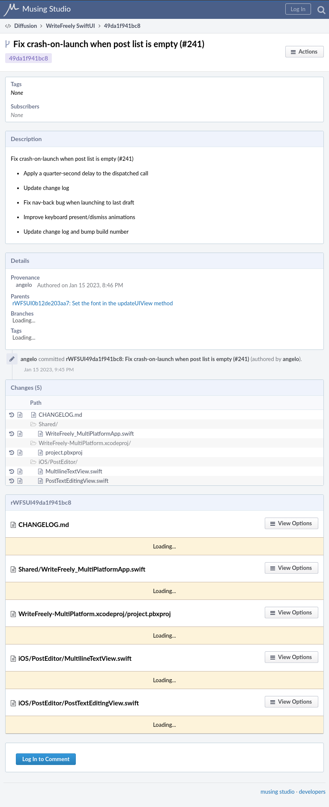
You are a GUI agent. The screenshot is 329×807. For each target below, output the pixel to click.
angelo (24, 284)
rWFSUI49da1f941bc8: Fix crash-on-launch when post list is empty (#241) (157, 358)
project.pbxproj (63, 452)
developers (312, 791)
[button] (298, 9)
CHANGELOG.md (60, 414)
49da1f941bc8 (28, 58)
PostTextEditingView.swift (76, 480)
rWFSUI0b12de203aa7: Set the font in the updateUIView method (92, 303)
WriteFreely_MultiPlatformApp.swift (89, 433)
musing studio (277, 791)
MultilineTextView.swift (73, 471)
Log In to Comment (45, 759)
